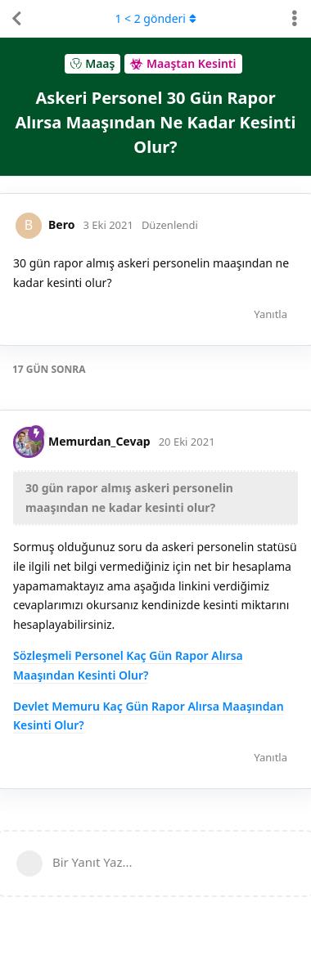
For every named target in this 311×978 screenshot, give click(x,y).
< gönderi (155, 18)
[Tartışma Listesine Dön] (16, 19)
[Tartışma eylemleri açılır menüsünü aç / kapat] (294, 19)
